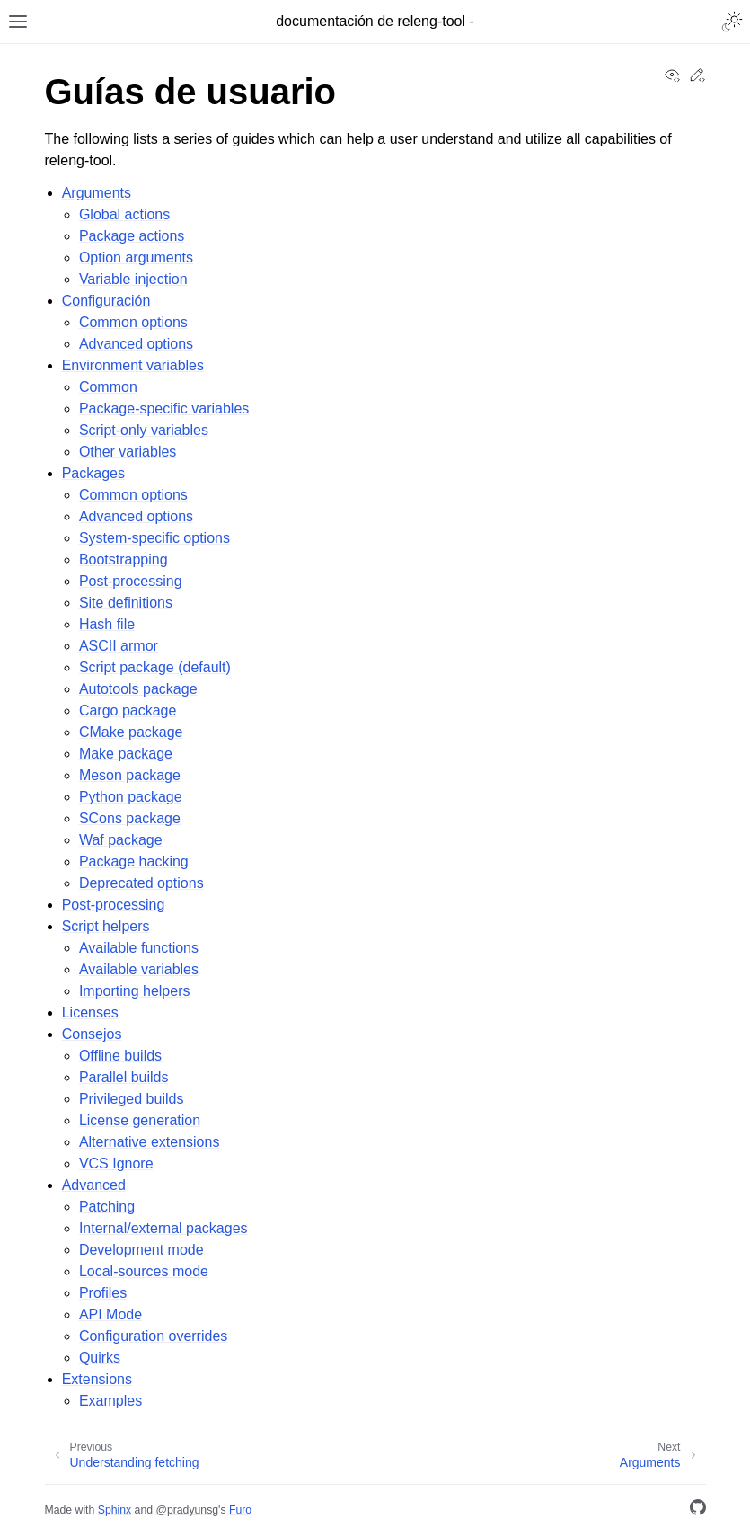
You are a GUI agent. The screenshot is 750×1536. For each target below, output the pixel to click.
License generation (139, 1120)
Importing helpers (134, 991)
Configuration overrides (153, 1336)
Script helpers (106, 926)
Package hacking (134, 861)
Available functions (139, 947)
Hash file (107, 624)
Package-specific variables (164, 408)
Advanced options (136, 343)
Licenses (90, 1012)
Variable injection (133, 279)
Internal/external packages (163, 1228)
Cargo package (128, 710)
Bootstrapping (123, 559)
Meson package (130, 775)
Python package (130, 796)
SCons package (130, 818)
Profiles (103, 1293)
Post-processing (130, 581)
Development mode (141, 1249)
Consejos (92, 1034)
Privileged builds (131, 1098)
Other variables (128, 451)
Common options (133, 322)
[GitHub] (698, 1510)
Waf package (121, 840)
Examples (110, 1400)
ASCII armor (118, 645)
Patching (107, 1206)
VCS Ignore (116, 1163)
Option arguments (136, 257)
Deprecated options (141, 883)
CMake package (131, 732)
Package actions (131, 236)
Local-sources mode (143, 1271)
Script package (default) (155, 667)
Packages (93, 473)
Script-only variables (143, 430)
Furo (240, 1510)
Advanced (94, 1185)
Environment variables (133, 365)
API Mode (110, 1314)
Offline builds (120, 1055)
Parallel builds (124, 1077)
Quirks (99, 1357)
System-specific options (154, 538)
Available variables (139, 969)
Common (108, 387)
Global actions (124, 214)
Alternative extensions (149, 1142)
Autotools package (138, 689)
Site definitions (125, 602)
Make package (125, 753)
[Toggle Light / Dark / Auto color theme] (732, 21)
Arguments (96, 192)
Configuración (106, 300)
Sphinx (114, 1510)
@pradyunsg (186, 1510)
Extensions (97, 1379)
